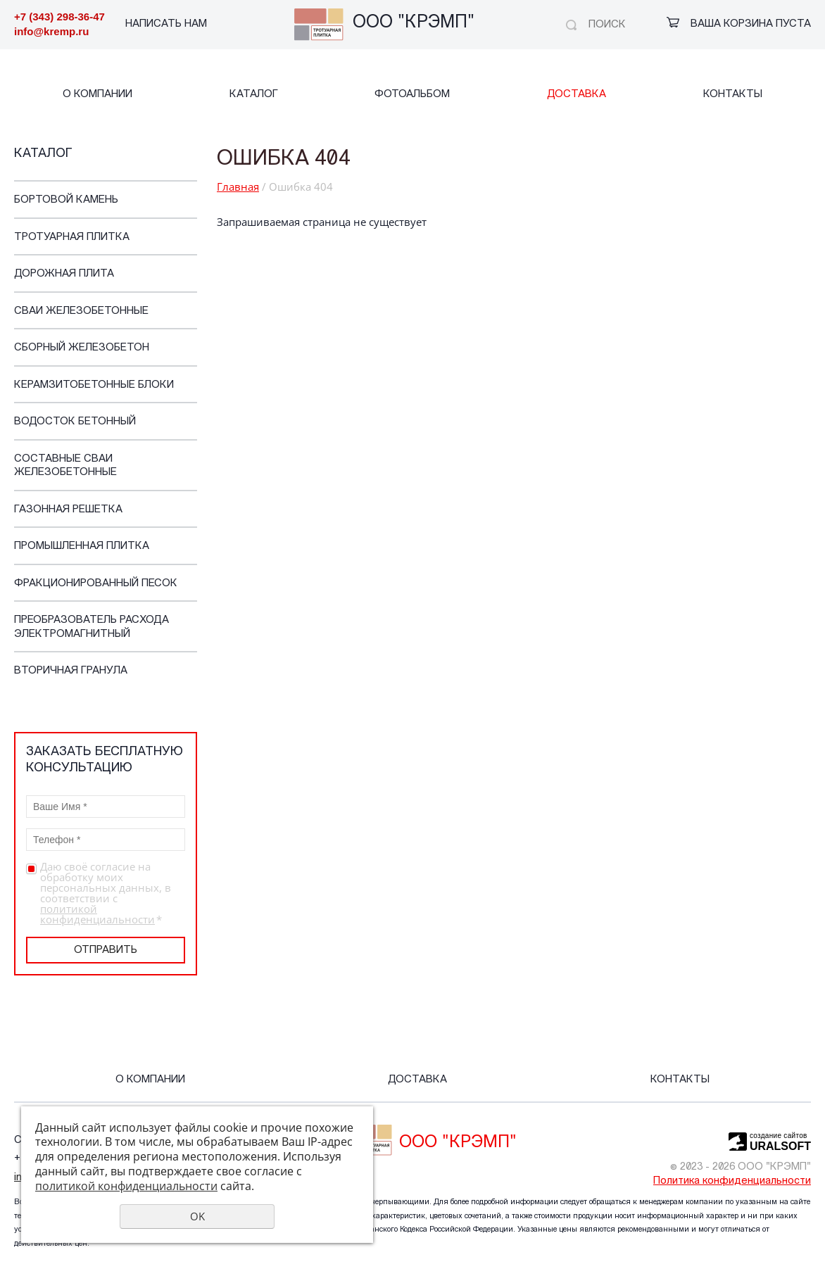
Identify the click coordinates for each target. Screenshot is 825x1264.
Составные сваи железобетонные (65, 466)
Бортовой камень (66, 200)
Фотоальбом (412, 94)
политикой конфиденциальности (97, 914)
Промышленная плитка (81, 546)
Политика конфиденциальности (732, 1181)
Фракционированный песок (95, 584)
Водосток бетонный (75, 422)
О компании (97, 94)
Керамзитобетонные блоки (94, 385)
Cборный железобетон (81, 348)
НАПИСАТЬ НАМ (166, 24)
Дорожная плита (64, 274)
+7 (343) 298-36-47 (59, 17)
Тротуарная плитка (72, 237)
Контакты (732, 94)
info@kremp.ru (51, 31)
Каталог (253, 94)
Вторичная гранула (70, 671)
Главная (238, 186)
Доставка (576, 94)
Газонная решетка (68, 510)
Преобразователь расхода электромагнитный (91, 627)
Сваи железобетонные (81, 311)
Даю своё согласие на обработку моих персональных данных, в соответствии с (105, 893)
